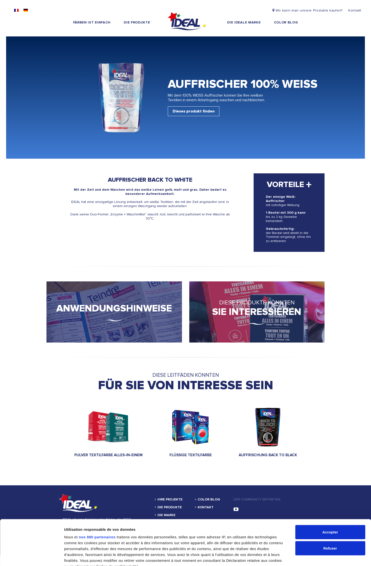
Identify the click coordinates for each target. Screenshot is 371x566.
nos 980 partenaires (97, 502)
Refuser (330, 513)
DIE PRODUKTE (137, 22)
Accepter (330, 497)
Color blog (286, 22)
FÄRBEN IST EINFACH (92, 22)
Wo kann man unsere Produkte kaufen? (308, 10)
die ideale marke (243, 22)
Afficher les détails (80, 556)
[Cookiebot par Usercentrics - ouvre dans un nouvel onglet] (31, 556)
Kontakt (354, 10)
